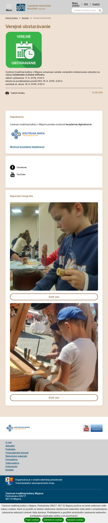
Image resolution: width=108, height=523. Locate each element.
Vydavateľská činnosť (16, 452)
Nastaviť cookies (75, 520)
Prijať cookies (32, 520)
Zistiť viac (54, 296)
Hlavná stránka (11, 18)
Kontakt (9, 469)
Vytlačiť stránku (15, 93)
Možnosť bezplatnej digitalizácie (27, 146)
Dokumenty (11, 466)
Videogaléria (12, 463)
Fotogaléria (11, 459)
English (96, 4)
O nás (8, 442)
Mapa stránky (75, 4)
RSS (86, 4)
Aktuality (25, 18)
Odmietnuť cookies (53, 520)
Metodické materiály (16, 456)
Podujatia (10, 449)
